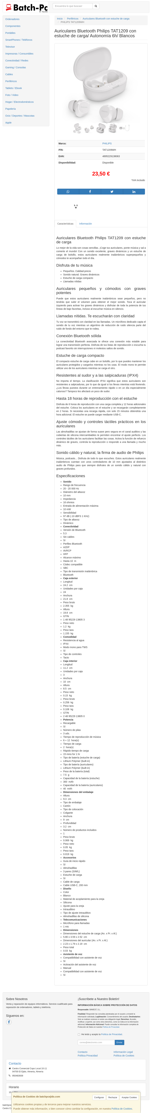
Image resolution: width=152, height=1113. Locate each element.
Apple (8, 122)
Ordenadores (12, 19)
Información (85, 223)
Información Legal (123, 1052)
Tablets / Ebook (13, 88)
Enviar (119, 1042)
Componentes (12, 26)
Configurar (99, 1097)
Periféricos (11, 81)
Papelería (10, 108)
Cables (9, 74)
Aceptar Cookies (129, 1097)
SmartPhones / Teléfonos (18, 39)
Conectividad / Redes (16, 60)
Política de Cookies (122, 1108)
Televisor (10, 46)
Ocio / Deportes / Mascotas (19, 115)
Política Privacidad (88, 1055)
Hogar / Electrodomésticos (19, 102)
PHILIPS (107, 143)
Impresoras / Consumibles (19, 53)
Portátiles (10, 33)
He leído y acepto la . (102, 1034)
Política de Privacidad (111, 1027)
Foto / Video (11, 95)
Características (65, 223)
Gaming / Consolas (15, 67)
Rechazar (112, 1097)
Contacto (82, 1052)
